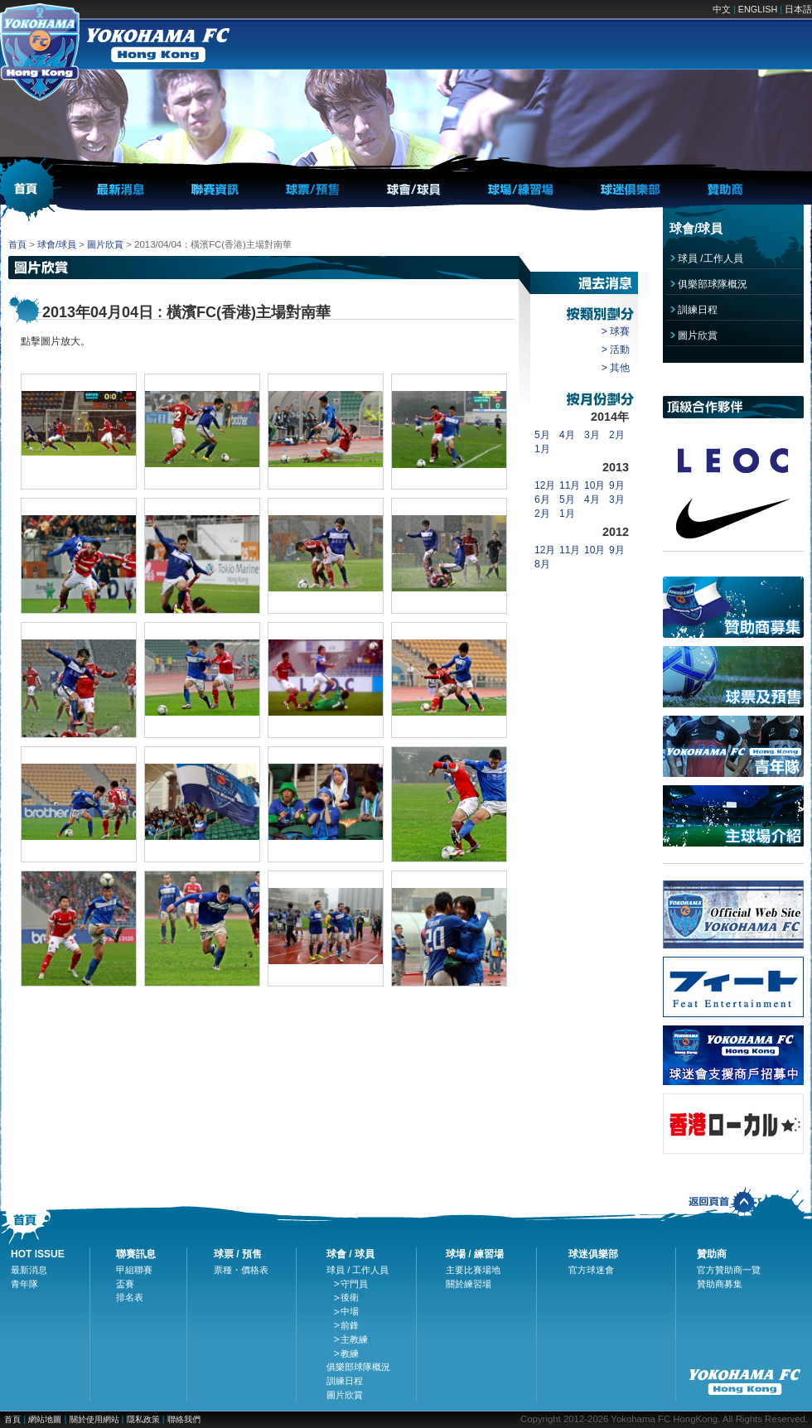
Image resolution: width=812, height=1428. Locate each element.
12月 (544, 485)
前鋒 (350, 1325)
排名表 (129, 1297)
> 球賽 (616, 331)
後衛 (350, 1297)
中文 (722, 9)
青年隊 (24, 1284)
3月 (592, 435)
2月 (617, 435)
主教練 (354, 1339)
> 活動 (616, 349)
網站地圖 (44, 1419)
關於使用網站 (96, 1419)
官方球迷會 (591, 1270)
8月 (542, 564)
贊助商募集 (719, 1284)
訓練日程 (698, 310)
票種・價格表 (241, 1270)
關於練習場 (468, 1284)
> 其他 (616, 368)
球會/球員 (56, 244)
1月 (542, 449)
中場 (350, 1311)
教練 (350, 1353)
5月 (542, 435)
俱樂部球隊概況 (712, 284)
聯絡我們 (184, 1419)
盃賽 (125, 1284)
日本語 (798, 9)
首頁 (17, 244)
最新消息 (29, 1270)
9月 (617, 485)
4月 (567, 435)
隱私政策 (143, 1419)
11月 (569, 485)
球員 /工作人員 (710, 258)
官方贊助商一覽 (729, 1270)
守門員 (354, 1284)
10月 (594, 485)
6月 (542, 499)
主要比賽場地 (473, 1270)
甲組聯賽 (134, 1270)
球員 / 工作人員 (357, 1270)
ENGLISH (757, 9)
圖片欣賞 (105, 244)
